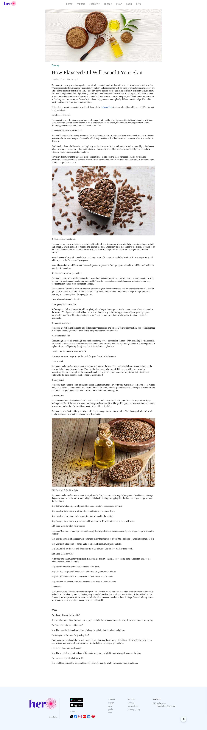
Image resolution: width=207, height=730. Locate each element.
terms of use (133, 706)
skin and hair (106, 107)
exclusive (94, 3)
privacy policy (134, 709)
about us (131, 699)
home (69, 3)
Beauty (55, 65)
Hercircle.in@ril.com (166, 706)
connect (81, 3)
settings (131, 702)
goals (129, 3)
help (138, 3)
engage (108, 3)
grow (119, 3)
